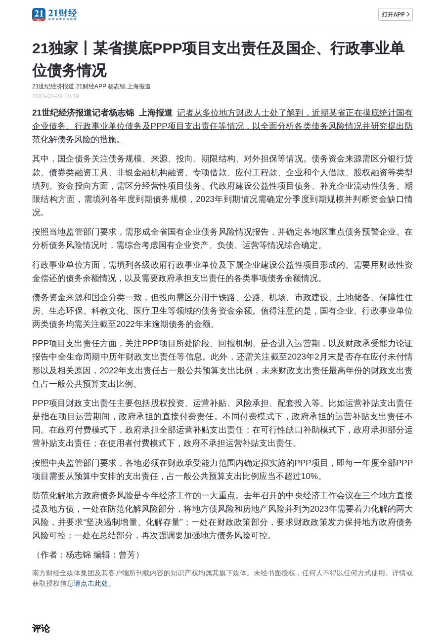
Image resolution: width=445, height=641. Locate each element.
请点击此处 (91, 583)
